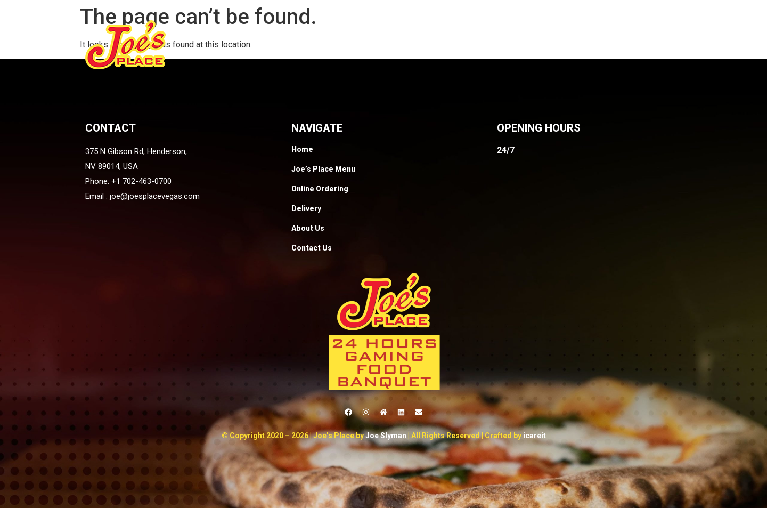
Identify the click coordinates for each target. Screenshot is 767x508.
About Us (595, 44)
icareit (534, 435)
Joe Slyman (385, 435)
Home (316, 44)
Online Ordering (473, 44)
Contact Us (657, 44)
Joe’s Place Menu (384, 44)
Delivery (541, 44)
